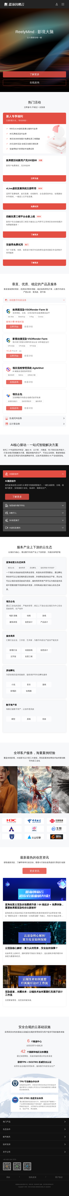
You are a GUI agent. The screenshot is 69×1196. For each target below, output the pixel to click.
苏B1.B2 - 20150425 (34, 1184)
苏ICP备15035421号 (48, 1184)
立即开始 (14, 327)
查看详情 (28, 327)
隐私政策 (32, 1177)
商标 (8, 1177)
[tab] (34, 474)
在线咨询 (14, 382)
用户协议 (59, 1177)
